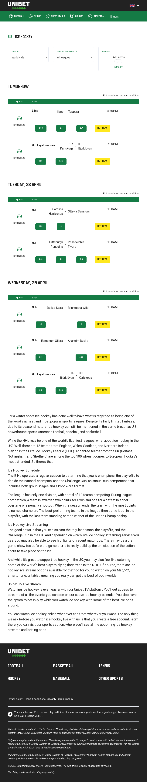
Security (51, 699)
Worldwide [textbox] (18, 57)
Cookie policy (65, 699)
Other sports (110, 678)
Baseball (61, 678)
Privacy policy (15, 699)
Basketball (63, 665)
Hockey (14, 678)
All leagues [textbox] (63, 57)
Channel (106, 51)
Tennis (104, 665)
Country (15, 51)
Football (16, 665)
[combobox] (28, 57)
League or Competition (67, 51)
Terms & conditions (35, 699)
